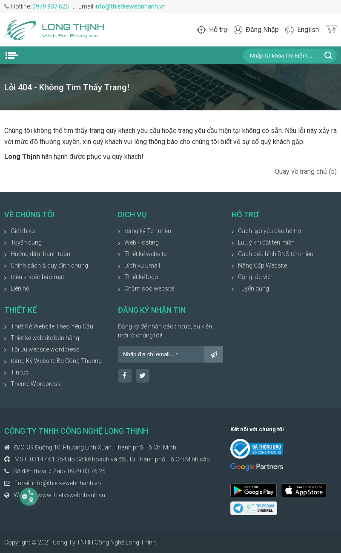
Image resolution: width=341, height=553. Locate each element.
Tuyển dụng (26, 242)
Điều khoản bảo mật (37, 277)
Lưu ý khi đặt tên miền (266, 242)
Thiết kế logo (141, 277)
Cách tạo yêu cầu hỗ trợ (269, 231)
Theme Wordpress (36, 383)
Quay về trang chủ (306, 171)
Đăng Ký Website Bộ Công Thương (56, 360)
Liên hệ (20, 288)
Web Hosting (141, 242)
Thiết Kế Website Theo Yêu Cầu (52, 326)
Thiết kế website (145, 254)
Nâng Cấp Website (262, 265)
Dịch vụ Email (142, 265)
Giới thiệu (23, 231)
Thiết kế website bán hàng (45, 337)
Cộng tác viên (256, 277)
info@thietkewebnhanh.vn (130, 6)
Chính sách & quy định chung (49, 265)
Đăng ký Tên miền (147, 231)
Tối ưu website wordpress (45, 349)
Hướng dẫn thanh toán (40, 254)
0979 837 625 (50, 6)
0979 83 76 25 (87, 471)
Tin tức (20, 372)
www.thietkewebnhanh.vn (71, 495)
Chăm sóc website (149, 288)
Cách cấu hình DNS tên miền (275, 254)
